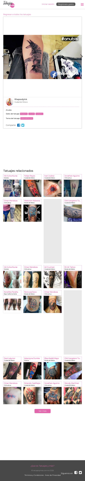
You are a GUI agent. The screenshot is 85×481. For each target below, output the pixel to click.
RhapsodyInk (42, 103)
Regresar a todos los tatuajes (17, 14)
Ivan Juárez (53, 177)
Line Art (31, 114)
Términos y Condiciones (34, 475)
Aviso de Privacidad (53, 475)
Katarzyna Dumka (33, 359)
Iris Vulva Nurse (13, 177)
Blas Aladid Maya (53, 359)
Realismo (24, 114)
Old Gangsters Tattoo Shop (73, 202)
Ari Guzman (53, 268)
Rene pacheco (33, 293)
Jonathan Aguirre (73, 177)
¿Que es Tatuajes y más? (42, 466)
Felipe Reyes (33, 177)
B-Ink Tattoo (73, 268)
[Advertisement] (42, 146)
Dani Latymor (13, 359)
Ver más (43, 411)
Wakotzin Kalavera (33, 202)
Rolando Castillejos (33, 384)
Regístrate (65, 4)
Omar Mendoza (13, 202)
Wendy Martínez (73, 384)
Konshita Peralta (13, 293)
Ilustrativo (39, 114)
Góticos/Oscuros (27, 118)
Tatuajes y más (9, 4)
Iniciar (47, 4)
